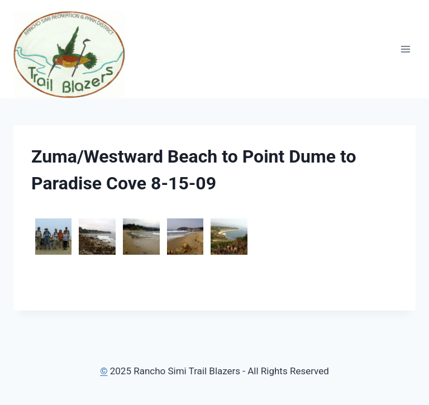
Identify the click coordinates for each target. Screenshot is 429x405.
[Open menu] (405, 49)
